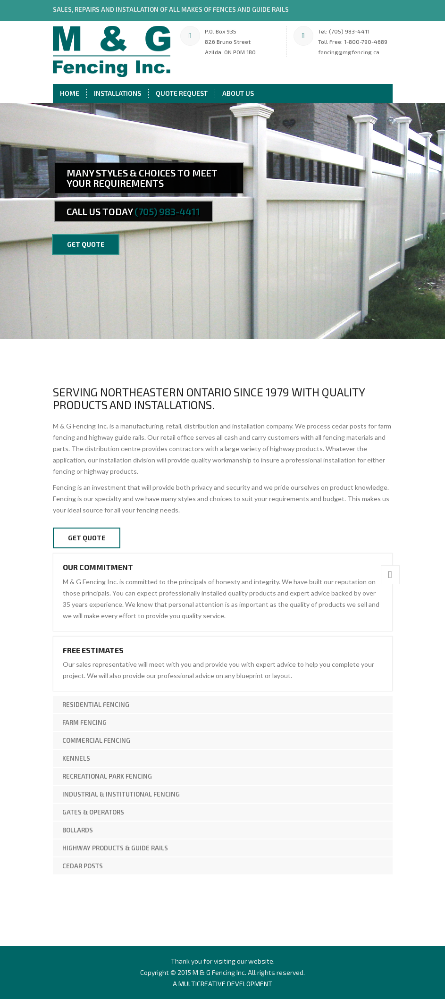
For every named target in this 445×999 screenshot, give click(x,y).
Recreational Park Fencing (107, 776)
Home (69, 93)
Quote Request (182, 93)
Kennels (76, 758)
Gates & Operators (93, 812)
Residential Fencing (95, 704)
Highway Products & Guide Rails (115, 848)
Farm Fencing (84, 722)
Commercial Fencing (96, 740)
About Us (238, 93)
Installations (117, 93)
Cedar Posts (82, 866)
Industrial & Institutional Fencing (121, 794)
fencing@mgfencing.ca (348, 52)
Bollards (77, 830)
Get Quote (86, 538)
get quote (85, 244)
